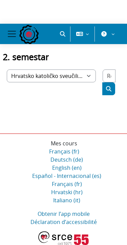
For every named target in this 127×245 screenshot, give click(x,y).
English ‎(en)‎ (67, 167)
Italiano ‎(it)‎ (66, 200)
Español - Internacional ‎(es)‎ (66, 176)
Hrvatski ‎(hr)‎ (67, 192)
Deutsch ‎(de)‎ (66, 159)
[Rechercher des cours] (109, 75)
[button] (63, 34)
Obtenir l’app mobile (64, 214)
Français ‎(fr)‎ (64, 151)
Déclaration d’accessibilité (63, 222)
